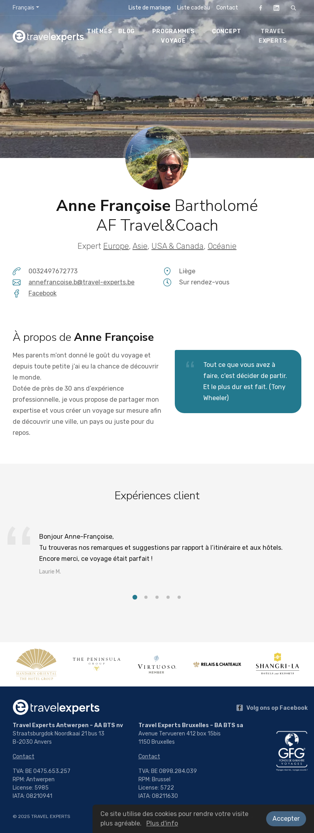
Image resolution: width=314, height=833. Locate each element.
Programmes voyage (173, 36)
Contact (227, 7)
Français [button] (23, 7)
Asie (140, 246)
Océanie (222, 246)
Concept (226, 31)
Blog (126, 31)
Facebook (258, 7)
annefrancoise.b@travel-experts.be (81, 282)
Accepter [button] (286, 818)
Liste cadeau (193, 7)
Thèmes (99, 31)
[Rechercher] (293, 8)
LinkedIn (274, 7)
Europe (116, 246)
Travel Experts (273, 36)
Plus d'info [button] (162, 823)
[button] (134, 597)
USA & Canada (177, 246)
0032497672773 (53, 271)
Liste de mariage (150, 7)
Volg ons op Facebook (272, 708)
